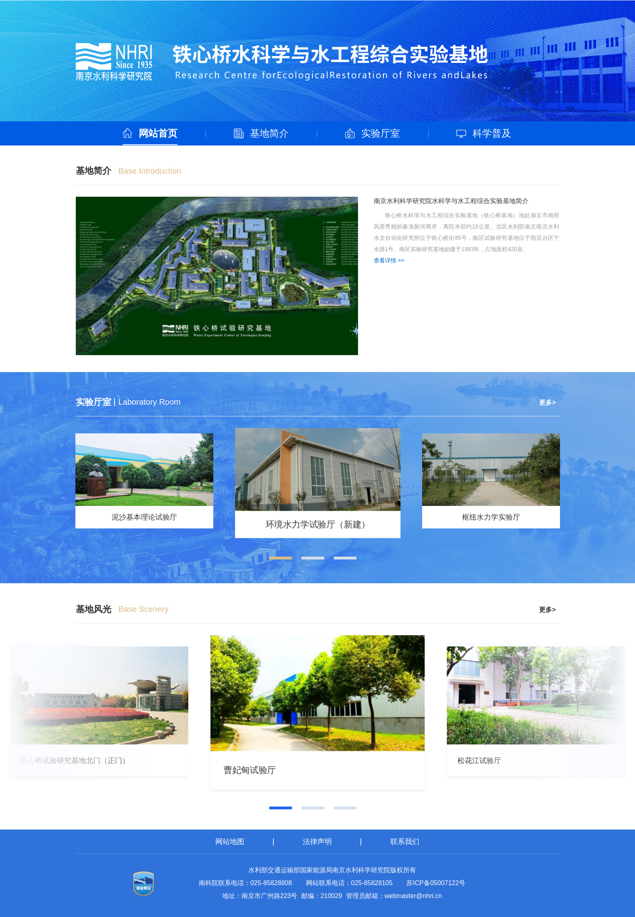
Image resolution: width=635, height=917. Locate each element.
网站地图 (229, 842)
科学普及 (492, 133)
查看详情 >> (389, 260)
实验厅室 (380, 133)
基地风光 (93, 609)
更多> (547, 402)
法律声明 (317, 842)
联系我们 (404, 842)
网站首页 (158, 133)
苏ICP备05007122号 (435, 883)
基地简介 (269, 133)
